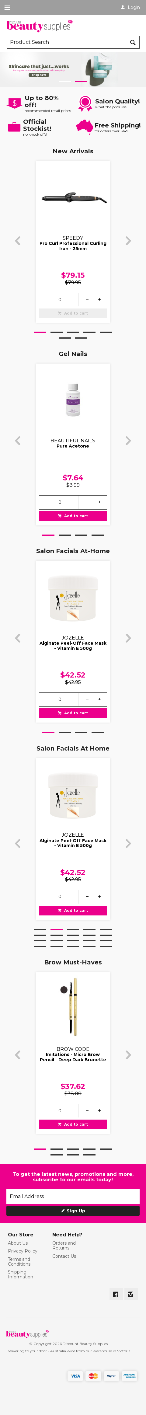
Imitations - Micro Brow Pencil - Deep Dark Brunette (73, 1057)
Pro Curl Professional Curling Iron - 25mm (73, 246)
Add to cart (75, 313)
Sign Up (76, 1211)
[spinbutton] (60, 299)
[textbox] (67, 42)
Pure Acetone (73, 446)
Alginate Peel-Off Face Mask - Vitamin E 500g (73, 646)
